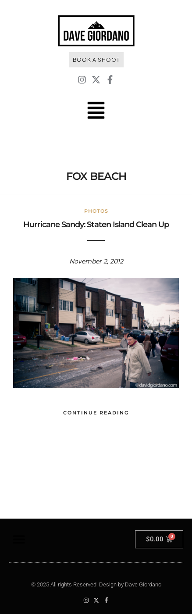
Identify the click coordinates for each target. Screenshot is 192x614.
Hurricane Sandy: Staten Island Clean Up (96, 224)
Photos (96, 211)
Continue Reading (96, 413)
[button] (18, 539)
